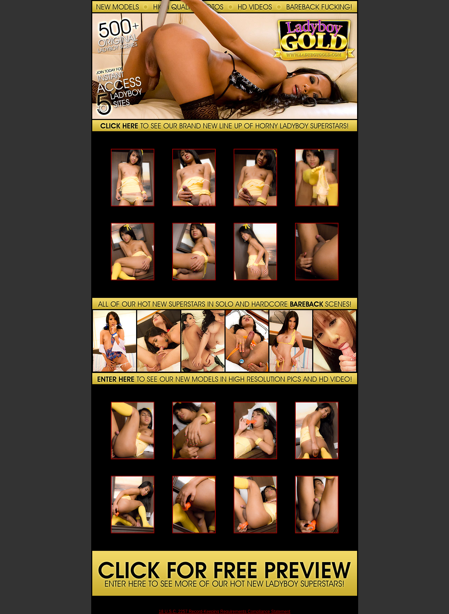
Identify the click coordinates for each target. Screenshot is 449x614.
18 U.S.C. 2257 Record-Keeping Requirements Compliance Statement (224, 611)
